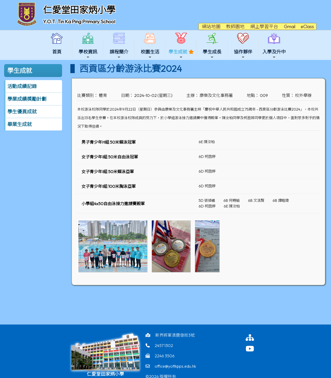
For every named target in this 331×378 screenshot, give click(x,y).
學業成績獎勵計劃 (27, 99)
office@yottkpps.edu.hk (175, 366)
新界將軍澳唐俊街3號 (175, 335)
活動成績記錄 (22, 86)
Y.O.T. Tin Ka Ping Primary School (79, 21)
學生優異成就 (22, 112)
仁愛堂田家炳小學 (79, 10)
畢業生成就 (19, 124)
